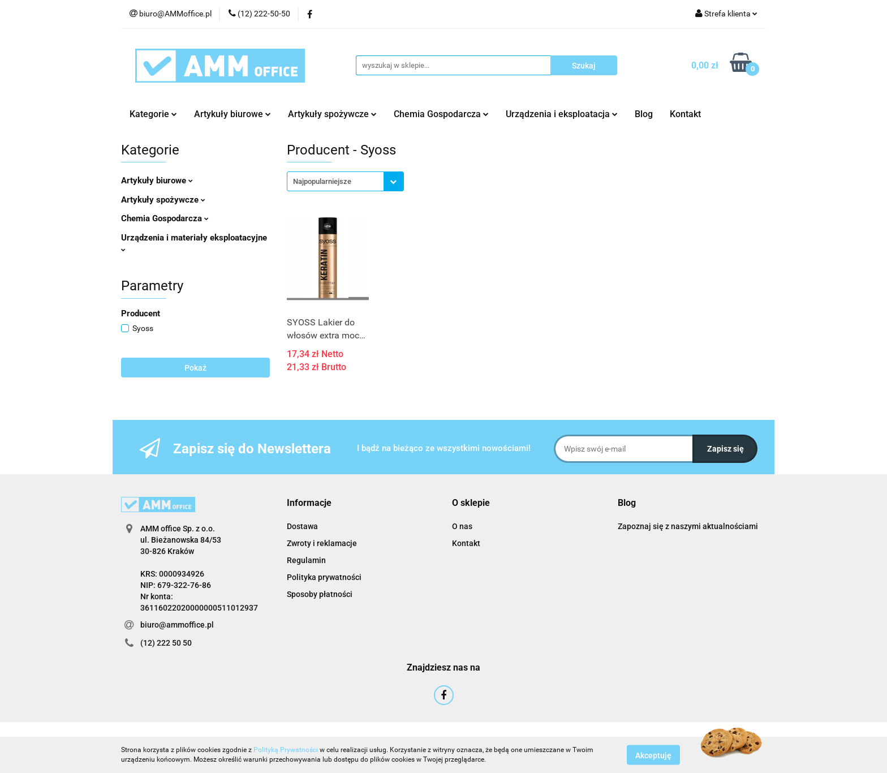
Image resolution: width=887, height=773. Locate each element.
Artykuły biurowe (232, 114)
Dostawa (302, 526)
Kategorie (153, 114)
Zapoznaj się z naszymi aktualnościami (688, 526)
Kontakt (685, 114)
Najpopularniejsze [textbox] (322, 181)
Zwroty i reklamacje (322, 543)
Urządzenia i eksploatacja (562, 114)
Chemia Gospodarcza (441, 114)
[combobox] (345, 181)
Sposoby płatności (319, 594)
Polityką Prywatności (285, 750)
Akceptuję (653, 754)
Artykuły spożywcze (332, 114)
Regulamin (306, 560)
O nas (462, 526)
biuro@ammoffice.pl (177, 624)
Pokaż (195, 367)
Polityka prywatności (324, 577)
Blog (644, 114)
